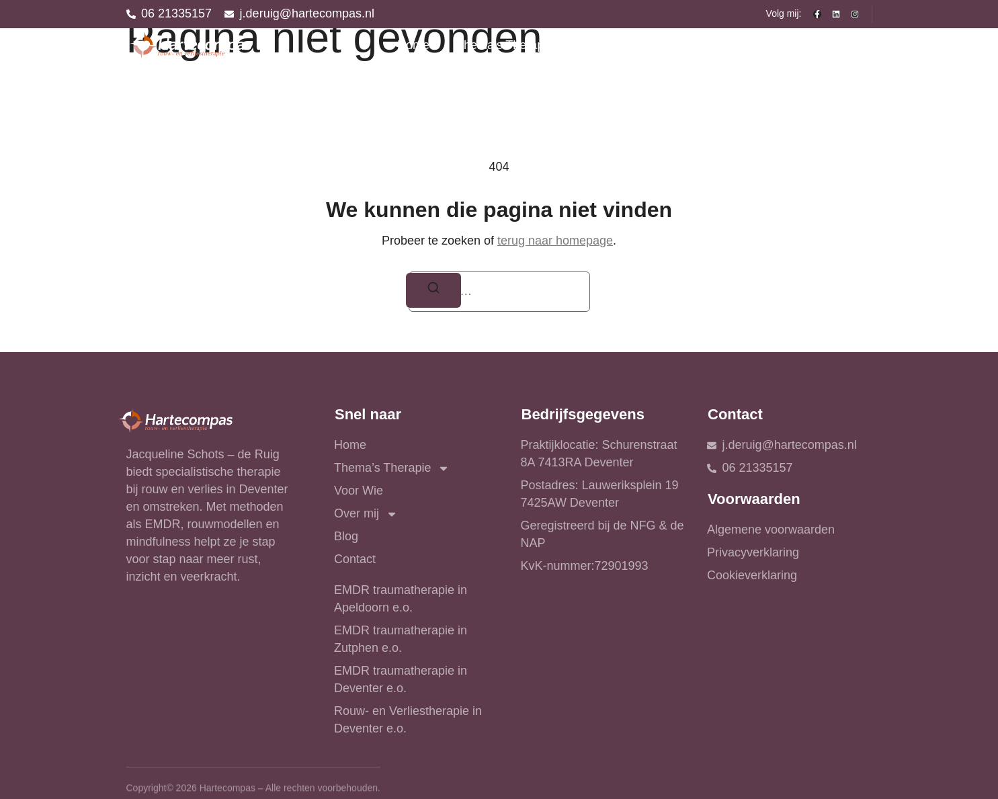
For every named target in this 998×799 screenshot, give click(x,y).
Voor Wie (623, 45)
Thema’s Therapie (514, 45)
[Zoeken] (434, 290)
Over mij (707, 45)
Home (413, 45)
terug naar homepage (555, 240)
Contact (837, 45)
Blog (777, 45)
